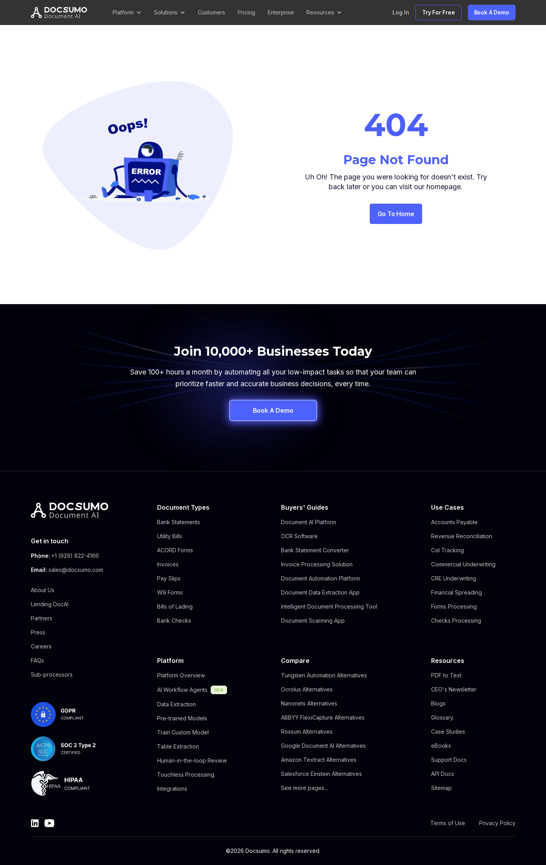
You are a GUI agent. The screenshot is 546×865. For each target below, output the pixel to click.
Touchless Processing (185, 774)
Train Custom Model (183, 732)
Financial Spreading (456, 592)
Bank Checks (174, 620)
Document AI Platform (308, 522)
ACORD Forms (175, 550)
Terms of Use (447, 823)
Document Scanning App (313, 620)
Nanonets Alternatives (309, 703)
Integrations (172, 788)
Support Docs (449, 759)
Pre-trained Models (182, 718)
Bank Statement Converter (315, 550)
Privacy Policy (497, 823)
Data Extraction (176, 704)
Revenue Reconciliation (461, 536)
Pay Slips (169, 578)
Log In (400, 12)
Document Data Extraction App (320, 592)
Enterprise (281, 12)
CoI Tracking (447, 550)
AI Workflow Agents (182, 689)
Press (38, 632)
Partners (41, 618)
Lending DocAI (49, 604)
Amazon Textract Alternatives (318, 759)
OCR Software (299, 536)
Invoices (168, 564)
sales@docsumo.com (75, 569)
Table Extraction (178, 746)
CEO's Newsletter (453, 689)
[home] (59, 12)
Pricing (246, 12)
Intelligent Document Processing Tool (329, 606)
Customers (211, 12)
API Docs (442, 773)
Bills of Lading (175, 606)
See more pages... (304, 787)
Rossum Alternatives (307, 731)
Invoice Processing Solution (317, 564)
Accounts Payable (454, 522)
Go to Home (396, 214)
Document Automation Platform (320, 578)
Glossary (442, 717)
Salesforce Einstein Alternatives (321, 773)
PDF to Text (446, 675)
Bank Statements (178, 522)
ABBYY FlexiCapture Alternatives (323, 717)
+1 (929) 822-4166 (75, 555)
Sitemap (441, 787)
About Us (42, 590)
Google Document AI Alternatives (323, 745)
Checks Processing (456, 620)
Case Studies (448, 731)
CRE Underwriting (453, 578)
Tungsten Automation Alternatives (324, 675)
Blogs (438, 703)
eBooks (441, 745)
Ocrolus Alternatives (307, 689)
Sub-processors (52, 674)
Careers (41, 646)
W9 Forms (170, 592)
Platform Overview (181, 675)
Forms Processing (454, 606)
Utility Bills (169, 536)
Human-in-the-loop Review (192, 760)
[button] (127, 12)
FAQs (37, 660)
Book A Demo (491, 12)
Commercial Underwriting (463, 564)
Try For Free (438, 12)
